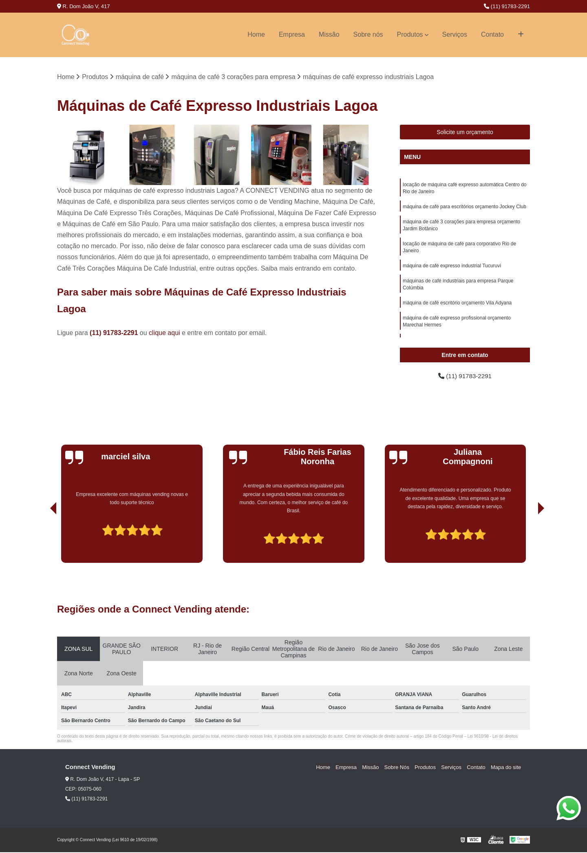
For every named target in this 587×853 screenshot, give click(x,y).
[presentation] (42, 540)
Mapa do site (506, 768)
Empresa (292, 34)
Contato (492, 34)
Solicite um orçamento (465, 132)
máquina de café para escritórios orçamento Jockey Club (464, 208)
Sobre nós (368, 34)
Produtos (410, 34)
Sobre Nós (402, 768)
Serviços (454, 34)
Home (256, 34)
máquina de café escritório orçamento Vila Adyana (457, 307)
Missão (329, 34)
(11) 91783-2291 (507, 6)
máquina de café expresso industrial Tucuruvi (452, 269)
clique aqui (164, 333)
